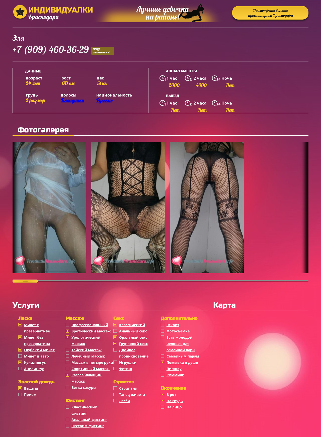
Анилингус (34, 368)
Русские (104, 100)
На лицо (174, 407)
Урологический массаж (85, 340)
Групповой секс (133, 343)
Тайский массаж (86, 349)
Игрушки (127, 362)
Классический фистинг (84, 410)
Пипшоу (174, 368)
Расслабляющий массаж (86, 378)
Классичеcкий (132, 324)
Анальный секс (133, 331)
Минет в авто (36, 356)
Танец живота (132, 394)
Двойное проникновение (133, 353)
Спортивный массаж (90, 368)
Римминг (175, 375)
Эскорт (173, 324)
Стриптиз (128, 388)
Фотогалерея (43, 129)
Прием (30, 394)
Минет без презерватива (37, 340)
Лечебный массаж (88, 356)
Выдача (31, 388)
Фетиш (125, 368)
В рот (171, 394)
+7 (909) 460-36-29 (63, 50)
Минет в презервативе (37, 327)
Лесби (124, 400)
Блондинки (72, 100)
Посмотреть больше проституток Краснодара (270, 13)
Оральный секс (133, 337)
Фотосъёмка (178, 331)
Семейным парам (183, 356)
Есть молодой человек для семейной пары (181, 343)
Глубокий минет (39, 349)
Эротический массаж (91, 331)
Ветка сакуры (83, 387)
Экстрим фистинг (87, 425)
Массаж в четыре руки (92, 362)
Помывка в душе (182, 362)
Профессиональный (89, 324)
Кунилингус (35, 362)
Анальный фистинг (89, 419)
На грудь (175, 400)
